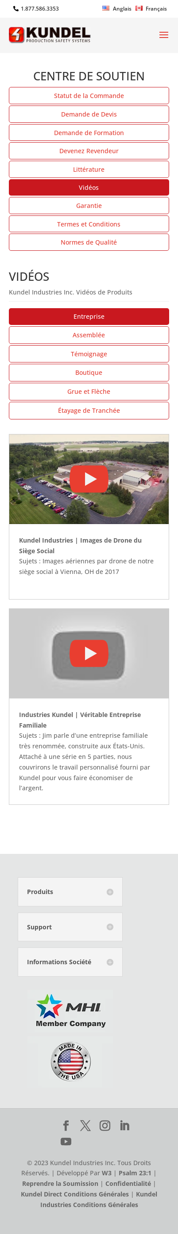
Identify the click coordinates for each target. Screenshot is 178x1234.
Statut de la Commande (89, 95)
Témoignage (89, 354)
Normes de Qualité (89, 242)
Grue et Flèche (88, 391)
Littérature (88, 169)
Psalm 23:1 (135, 1173)
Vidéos (89, 187)
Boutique (88, 372)
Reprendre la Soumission (60, 1183)
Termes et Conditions (88, 224)
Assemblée (89, 335)
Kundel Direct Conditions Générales (75, 1194)
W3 (107, 1173)
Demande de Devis (89, 114)
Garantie (89, 205)
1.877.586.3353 (40, 8)
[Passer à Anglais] (117, 10)
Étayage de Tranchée (89, 410)
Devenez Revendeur (89, 151)
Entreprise (89, 316)
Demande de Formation (89, 132)
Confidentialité (128, 1183)
